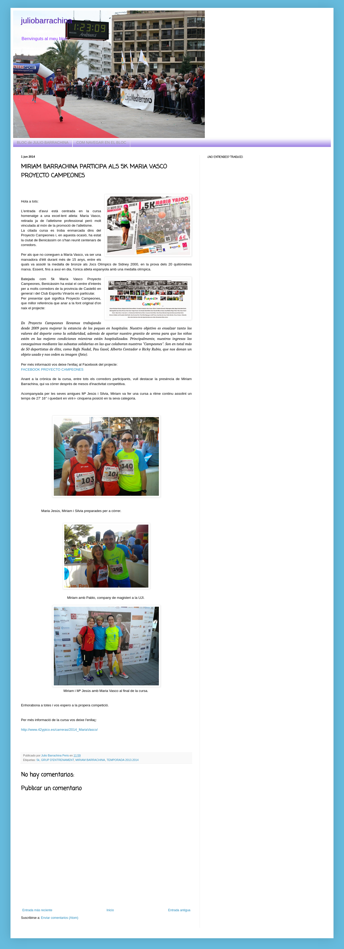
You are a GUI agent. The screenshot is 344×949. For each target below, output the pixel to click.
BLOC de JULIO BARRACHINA (43, 142)
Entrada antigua (179, 910)
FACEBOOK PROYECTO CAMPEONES (52, 369)
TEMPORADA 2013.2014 (123, 759)
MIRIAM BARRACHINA (90, 759)
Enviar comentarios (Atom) (59, 918)
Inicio (110, 910)
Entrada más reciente (37, 910)
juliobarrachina (46, 20)
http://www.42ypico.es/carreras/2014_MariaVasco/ (59, 730)
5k (38, 759)
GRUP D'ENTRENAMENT (57, 759)
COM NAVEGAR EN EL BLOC (101, 142)
